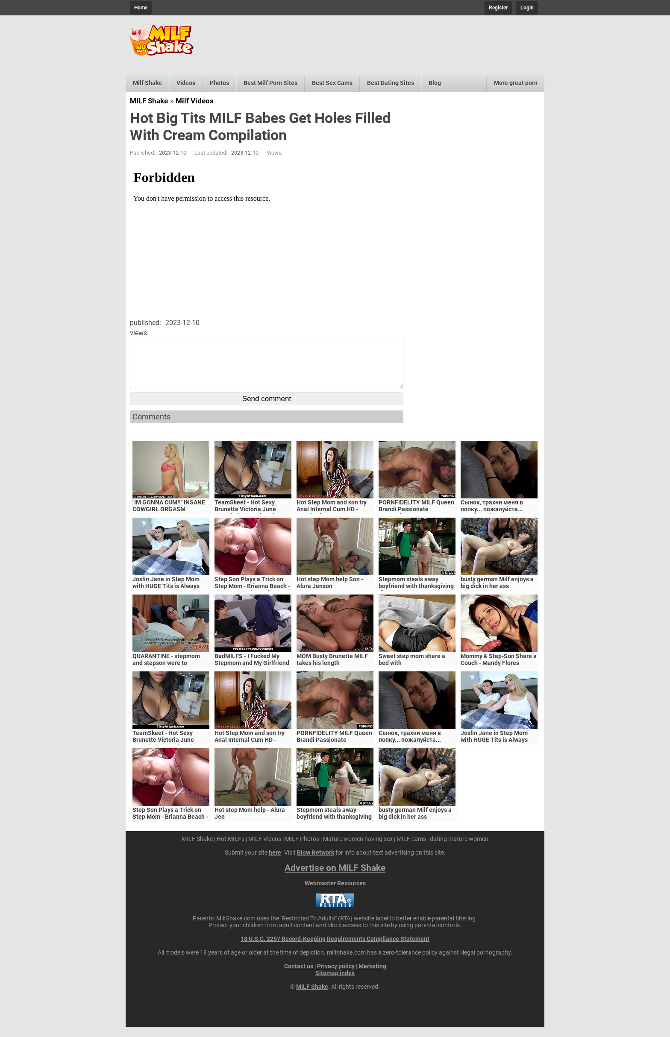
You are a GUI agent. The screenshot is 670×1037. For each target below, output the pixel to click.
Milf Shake (147, 82)
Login (527, 8)
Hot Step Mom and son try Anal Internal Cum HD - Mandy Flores (332, 519)
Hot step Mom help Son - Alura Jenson (330, 593)
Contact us (298, 976)
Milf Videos (195, 101)
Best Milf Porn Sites (270, 82)
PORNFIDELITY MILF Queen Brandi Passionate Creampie (416, 519)
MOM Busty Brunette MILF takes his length (332, 670)
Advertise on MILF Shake (335, 878)
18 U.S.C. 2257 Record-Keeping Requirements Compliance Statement (335, 949)
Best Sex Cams (332, 82)
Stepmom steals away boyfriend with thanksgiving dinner (416, 596)
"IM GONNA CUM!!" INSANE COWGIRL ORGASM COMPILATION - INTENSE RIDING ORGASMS (168, 522)
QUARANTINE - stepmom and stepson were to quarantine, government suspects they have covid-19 (170, 676)
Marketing (372, 976)
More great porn (516, 82)
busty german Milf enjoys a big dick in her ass (497, 593)
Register (498, 8)
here (275, 862)
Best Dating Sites (390, 82)
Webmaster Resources (335, 893)
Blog (435, 82)
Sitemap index (335, 983)
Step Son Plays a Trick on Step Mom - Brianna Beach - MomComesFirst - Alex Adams (252, 599)
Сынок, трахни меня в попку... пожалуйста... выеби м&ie (492, 519)
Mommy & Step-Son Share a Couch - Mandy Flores (499, 670)
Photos (219, 82)
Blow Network (315, 862)
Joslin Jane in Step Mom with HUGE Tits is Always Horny (166, 596)
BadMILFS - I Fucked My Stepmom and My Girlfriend (252, 670)
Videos (185, 82)
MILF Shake (149, 101)
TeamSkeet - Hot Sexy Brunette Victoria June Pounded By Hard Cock (245, 519)
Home (140, 8)
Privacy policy (336, 976)
